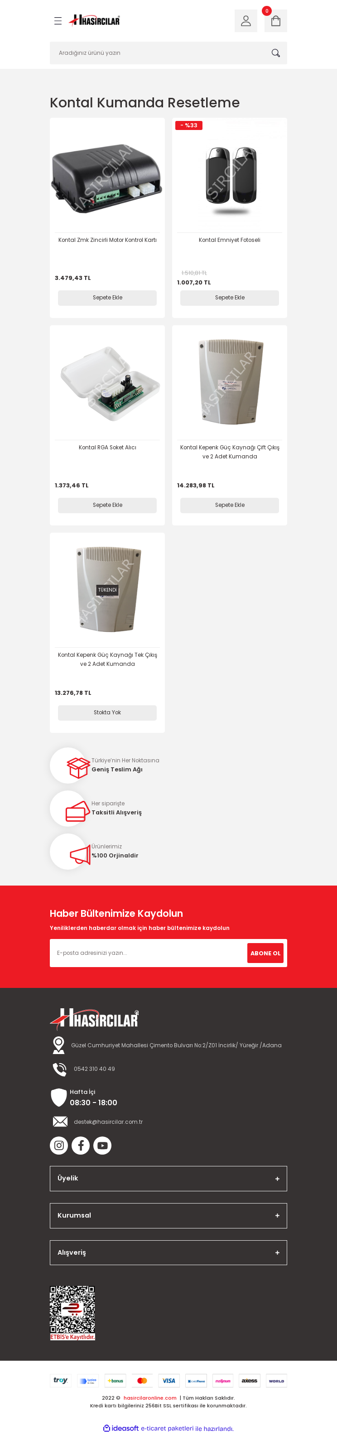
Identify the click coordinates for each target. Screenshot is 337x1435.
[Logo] (94, 21)
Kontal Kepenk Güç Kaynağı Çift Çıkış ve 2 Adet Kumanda (229, 452)
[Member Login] (246, 21)
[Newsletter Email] (168, 953)
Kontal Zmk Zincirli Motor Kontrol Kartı (107, 240)
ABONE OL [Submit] (265, 953)
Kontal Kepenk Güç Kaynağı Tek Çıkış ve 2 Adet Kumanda (107, 659)
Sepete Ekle (107, 297)
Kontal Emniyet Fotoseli (229, 240)
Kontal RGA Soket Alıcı (107, 447)
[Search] (168, 53)
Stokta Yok (107, 712)
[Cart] (276, 21)
